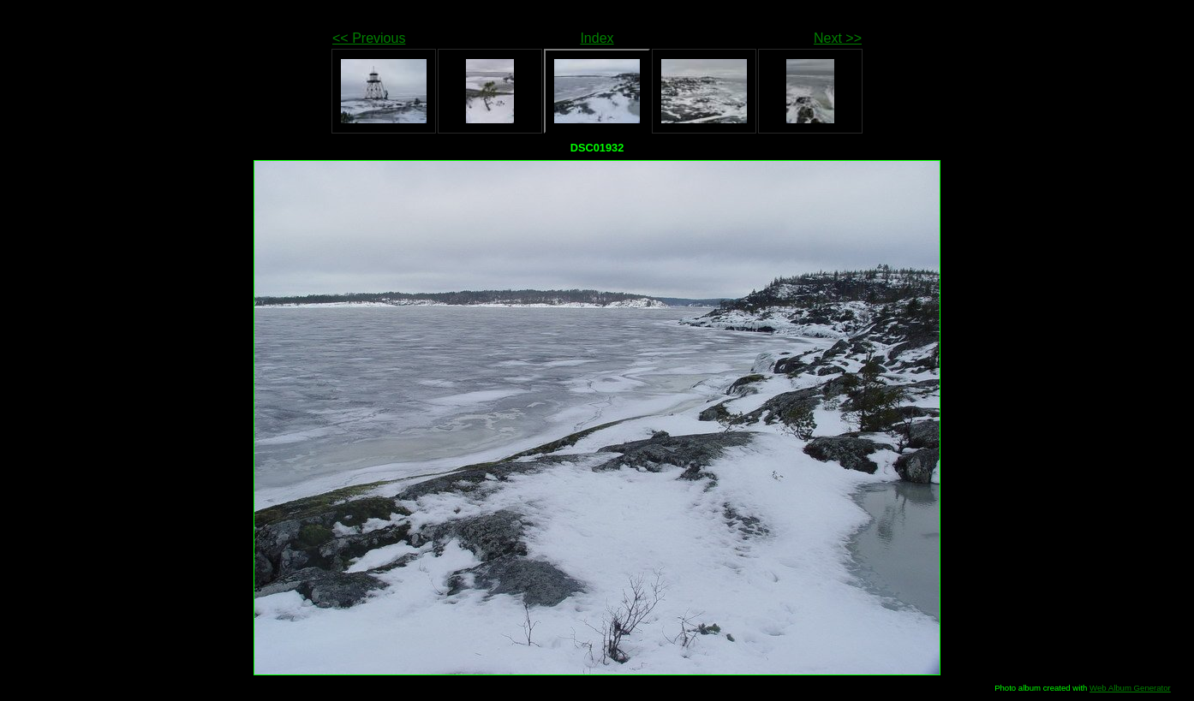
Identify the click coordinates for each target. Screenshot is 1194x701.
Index (596, 38)
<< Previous (368, 38)
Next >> (838, 38)
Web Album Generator (1130, 687)
